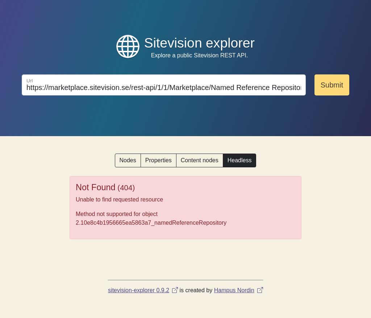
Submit (332, 85)
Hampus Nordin (238, 290)
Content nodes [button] (199, 160)
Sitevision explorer (199, 42)
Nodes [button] (128, 160)
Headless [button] (240, 160)
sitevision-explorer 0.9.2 (143, 290)
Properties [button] (158, 160)
